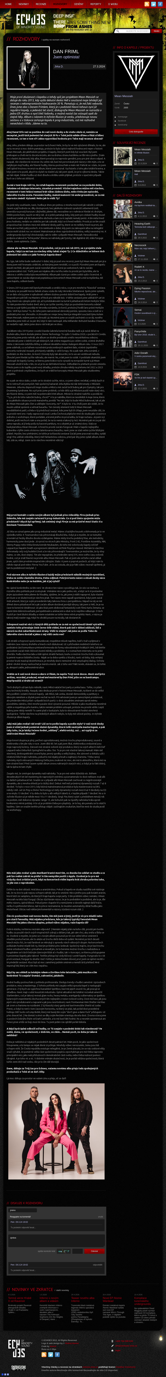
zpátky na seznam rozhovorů (56, 40)
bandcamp (122, 125)
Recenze (41, 4)
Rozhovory (60, 4)
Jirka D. (58, 66)
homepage (122, 117)
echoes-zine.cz (90, 1367)
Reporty (95, 4)
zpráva (56, 1240)
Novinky (24, 4)
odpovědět (97, 1265)
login (118, 1350)
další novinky (62, 1290)
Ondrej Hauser (72, 1343)
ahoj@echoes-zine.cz (126, 1346)
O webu (113, 4)
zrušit (100, 1217)
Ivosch (53, 1346)
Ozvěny (78, 4)
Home (8, 4)
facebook (122, 121)
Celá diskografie (136, 132)
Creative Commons (125, 1367)
